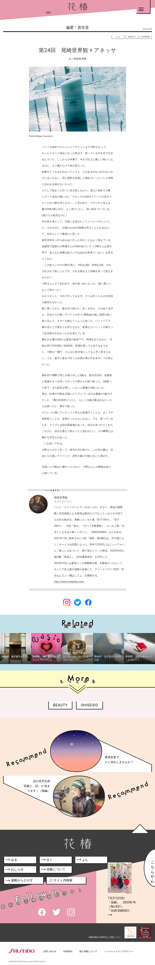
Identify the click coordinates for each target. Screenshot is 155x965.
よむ (118, 37)
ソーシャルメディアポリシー (118, 951)
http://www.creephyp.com (69, 581)
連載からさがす (19, 880)
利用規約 (67, 951)
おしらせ (18, 870)
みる (11, 860)
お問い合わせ (49, 951)
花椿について (55, 870)
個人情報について (88, 951)
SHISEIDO (145, 37)
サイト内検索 (60, 880)
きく (47, 860)
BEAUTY (131, 37)
